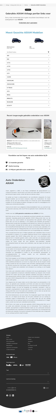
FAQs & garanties (10, 341)
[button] (28, 162)
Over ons (30, 349)
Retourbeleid (9, 345)
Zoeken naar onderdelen (34, 337)
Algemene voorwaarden (12, 347)
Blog (29, 343)
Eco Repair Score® (32, 345)
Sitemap (8, 335)
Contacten (30, 347)
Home (7, 337)
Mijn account (9, 339)
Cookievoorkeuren (10, 349)
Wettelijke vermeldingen (12, 343)
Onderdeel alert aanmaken (28, 23)
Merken (26, 5)
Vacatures (30, 341)
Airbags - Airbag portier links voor (13, 5)
